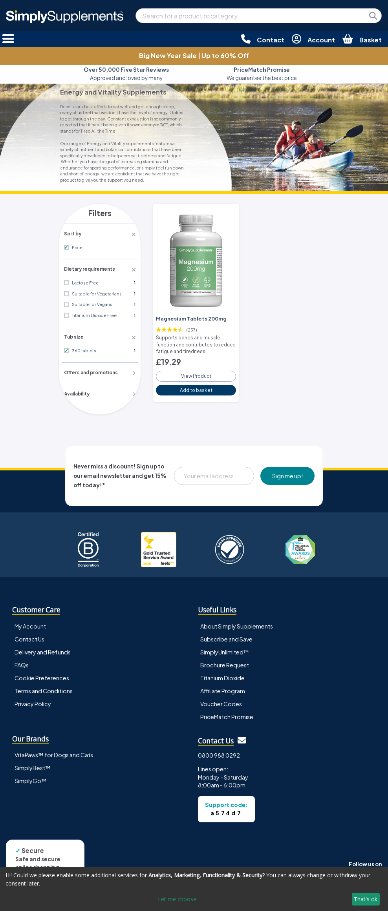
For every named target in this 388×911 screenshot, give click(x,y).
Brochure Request (224, 663)
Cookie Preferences (42, 676)
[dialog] (194, 889)
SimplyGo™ (31, 779)
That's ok (365, 899)
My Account (30, 624)
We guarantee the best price (262, 73)
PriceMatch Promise (226, 714)
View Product (195, 373)
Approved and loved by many (126, 73)
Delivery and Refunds (43, 650)
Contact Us (29, 637)
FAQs (22, 663)
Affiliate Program (222, 688)
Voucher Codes (221, 701)
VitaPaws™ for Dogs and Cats (54, 753)
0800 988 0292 (219, 753)
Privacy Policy (33, 701)
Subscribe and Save (226, 637)
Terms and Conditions (44, 688)
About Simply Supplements (236, 624)
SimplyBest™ (33, 766)
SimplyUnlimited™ (224, 650)
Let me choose (177, 899)
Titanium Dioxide (222, 676)
